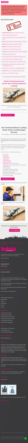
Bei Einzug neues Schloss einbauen (12, 44)
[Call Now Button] (25, 438)
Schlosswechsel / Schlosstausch (7, 328)
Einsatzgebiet (3, 303)
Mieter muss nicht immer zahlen (13, 32)
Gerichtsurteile (4, 379)
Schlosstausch (14, 105)
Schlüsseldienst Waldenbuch (16, 438)
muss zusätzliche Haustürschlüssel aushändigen (14, 51)
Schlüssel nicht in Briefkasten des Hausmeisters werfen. (14, 61)
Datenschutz (20, 432)
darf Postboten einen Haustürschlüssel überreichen (14, 41)
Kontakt (2, 307)
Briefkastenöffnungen (7, 162)
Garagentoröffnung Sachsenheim (8, 318)
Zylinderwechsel (21, 105)
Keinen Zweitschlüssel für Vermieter (9, 35)
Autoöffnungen (6, 159)
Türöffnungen (5, 156)
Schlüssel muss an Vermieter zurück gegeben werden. (13, 68)
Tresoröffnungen (6, 157)
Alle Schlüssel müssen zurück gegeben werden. (12, 59)
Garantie (2, 305)
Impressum (15, 432)
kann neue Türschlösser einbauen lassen (13, 70)
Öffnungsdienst (4, 299)
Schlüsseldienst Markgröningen (6, 438)
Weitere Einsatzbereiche (6, 338)
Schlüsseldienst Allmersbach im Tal (21, 437)
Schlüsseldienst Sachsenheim (7, 297)
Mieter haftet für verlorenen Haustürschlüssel (11, 49)
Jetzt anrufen (14, 230)
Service (2, 301)
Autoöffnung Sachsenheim (6, 314)
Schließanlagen (6, 165)
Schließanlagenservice (5, 330)
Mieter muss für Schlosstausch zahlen (10, 73)
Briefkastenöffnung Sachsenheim (8, 316)
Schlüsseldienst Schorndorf (10, 437)
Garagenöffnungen (7, 160)
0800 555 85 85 (5, 264)
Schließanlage (17, 106)
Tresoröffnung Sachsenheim (7, 320)
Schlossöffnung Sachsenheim (7, 322)
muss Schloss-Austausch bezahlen (11, 46)
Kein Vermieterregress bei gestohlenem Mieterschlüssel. (14, 56)
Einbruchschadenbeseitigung (7, 332)
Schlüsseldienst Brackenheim (14, 436)
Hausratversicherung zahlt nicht (9, 54)
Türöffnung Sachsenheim (6, 313)
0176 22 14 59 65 (5, 272)
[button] (26, 1)
